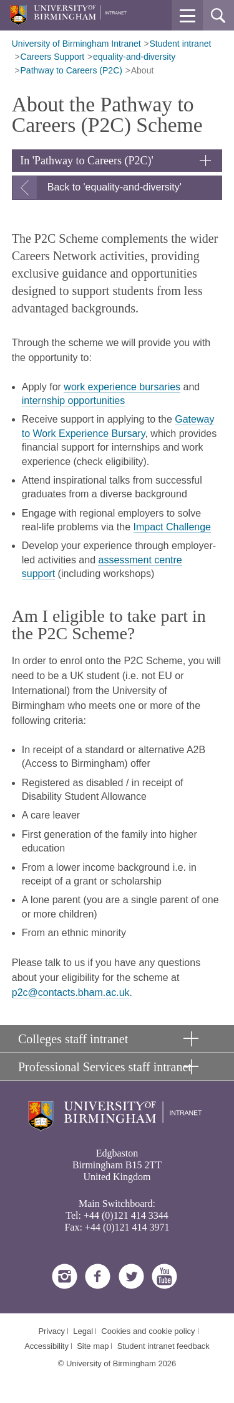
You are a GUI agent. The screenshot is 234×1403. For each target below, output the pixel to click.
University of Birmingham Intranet (76, 44)
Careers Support (53, 57)
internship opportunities (73, 400)
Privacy (51, 1331)
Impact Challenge (173, 527)
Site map (93, 1346)
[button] (187, 15)
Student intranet (181, 44)
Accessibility (46, 1346)
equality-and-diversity (134, 57)
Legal (83, 1331)
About (142, 70)
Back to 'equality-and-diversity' (114, 187)
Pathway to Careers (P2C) (71, 70)
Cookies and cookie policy (148, 1331)
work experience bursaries (122, 387)
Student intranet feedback (163, 1346)
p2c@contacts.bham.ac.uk (71, 992)
